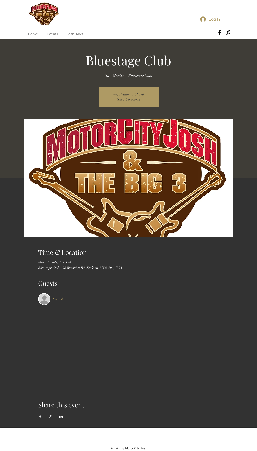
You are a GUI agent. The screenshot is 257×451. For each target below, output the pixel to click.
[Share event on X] (51, 416)
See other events (128, 99)
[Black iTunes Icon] (228, 32)
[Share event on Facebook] (40, 416)
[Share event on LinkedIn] (61, 416)
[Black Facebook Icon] (219, 32)
